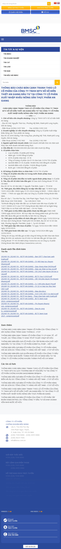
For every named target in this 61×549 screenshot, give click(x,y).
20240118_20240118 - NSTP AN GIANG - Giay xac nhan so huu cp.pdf (29, 269)
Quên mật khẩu (16, 12)
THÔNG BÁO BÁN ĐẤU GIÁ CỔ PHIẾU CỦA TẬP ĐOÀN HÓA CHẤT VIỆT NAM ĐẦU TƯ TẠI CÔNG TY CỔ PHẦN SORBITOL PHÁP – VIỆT (29, 342)
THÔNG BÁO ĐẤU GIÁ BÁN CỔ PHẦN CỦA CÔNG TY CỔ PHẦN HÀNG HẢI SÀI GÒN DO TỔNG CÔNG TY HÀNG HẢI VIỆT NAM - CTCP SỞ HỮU (30, 348)
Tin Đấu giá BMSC (10, 75)
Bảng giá (12, 520)
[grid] (30, 285)
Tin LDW (6, 67)
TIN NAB (6, 71)
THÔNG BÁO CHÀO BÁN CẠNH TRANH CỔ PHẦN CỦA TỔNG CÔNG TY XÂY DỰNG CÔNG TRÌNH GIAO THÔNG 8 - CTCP (29, 330)
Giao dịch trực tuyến (45, 8)
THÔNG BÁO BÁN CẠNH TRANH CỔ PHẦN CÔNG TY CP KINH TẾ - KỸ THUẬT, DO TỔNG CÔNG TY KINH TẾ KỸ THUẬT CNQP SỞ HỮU (29, 336)
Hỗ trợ (45, 12)
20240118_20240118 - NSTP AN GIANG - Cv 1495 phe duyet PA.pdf (28, 284)
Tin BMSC (7, 54)
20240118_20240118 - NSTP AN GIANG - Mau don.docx (23, 291)
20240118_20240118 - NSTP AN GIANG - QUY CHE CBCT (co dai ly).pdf (29, 294)
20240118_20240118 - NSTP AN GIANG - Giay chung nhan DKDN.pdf (28, 266)
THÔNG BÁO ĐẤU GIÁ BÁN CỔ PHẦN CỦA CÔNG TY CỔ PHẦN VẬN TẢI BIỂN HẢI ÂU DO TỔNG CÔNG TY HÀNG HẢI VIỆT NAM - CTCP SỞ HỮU (30, 378)
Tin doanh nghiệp (11, 58)
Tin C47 (6, 62)
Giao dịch (12, 527)
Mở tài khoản (30, 546)
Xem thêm (6, 325)
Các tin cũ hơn (8, 363)
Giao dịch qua (13, 534)
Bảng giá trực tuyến (16, 8)
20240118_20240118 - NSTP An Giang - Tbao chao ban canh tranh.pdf (29, 296)
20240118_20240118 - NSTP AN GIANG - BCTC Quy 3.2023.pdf (26, 276)
